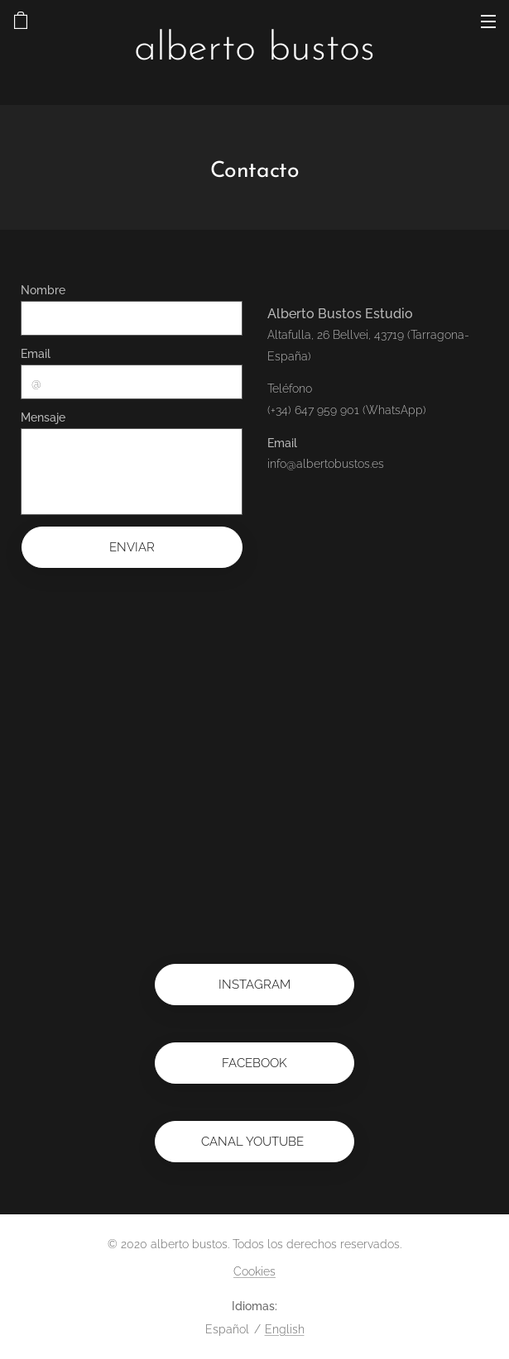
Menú (488, 21)
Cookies (254, 1271)
